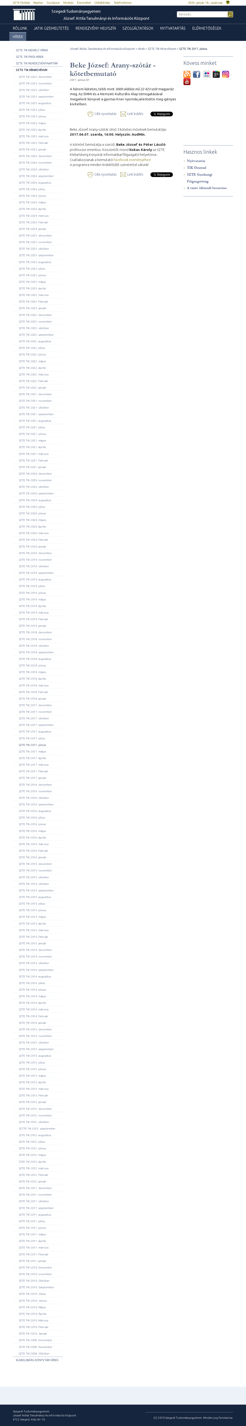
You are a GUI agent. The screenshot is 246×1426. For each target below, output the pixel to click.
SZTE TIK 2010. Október (34, 1280)
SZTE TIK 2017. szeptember (36, 724)
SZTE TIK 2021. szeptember (36, 414)
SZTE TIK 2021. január (32, 467)
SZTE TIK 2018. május (32, 672)
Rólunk (20, 28)
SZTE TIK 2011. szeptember (36, 1207)
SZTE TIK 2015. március (33, 930)
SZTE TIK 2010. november (35, 1274)
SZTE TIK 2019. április (32, 605)
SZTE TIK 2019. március (33, 612)
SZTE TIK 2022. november (35, 321)
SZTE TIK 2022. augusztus (35, 341)
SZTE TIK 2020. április (32, 526)
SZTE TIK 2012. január (32, 1181)
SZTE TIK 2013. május (32, 1075)
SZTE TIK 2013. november (35, 1035)
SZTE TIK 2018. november (35, 639)
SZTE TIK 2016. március (33, 844)
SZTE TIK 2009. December (35, 1340)
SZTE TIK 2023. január (32, 308)
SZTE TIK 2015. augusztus (35, 896)
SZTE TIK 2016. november (35, 791)
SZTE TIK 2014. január (32, 1022)
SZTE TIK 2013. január (32, 1101)
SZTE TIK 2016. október (34, 797)
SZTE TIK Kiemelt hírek (32, 50)
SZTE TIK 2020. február (33, 539)
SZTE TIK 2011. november (35, 1194)
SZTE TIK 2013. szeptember (36, 1049)
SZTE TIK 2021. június (32, 433)
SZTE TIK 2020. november (35, 480)
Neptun (38, 2)
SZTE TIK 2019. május (32, 599)
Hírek (18, 37)
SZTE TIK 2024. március (33, 215)
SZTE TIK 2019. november (35, 559)
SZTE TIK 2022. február (33, 380)
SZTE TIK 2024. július (32, 189)
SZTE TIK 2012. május (32, 1154)
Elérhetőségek (206, 28)
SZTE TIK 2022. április (32, 367)
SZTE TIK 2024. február (33, 222)
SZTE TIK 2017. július (32, 738)
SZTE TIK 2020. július (32, 506)
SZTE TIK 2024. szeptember (36, 175)
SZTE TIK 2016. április (32, 837)
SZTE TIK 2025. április (32, 129)
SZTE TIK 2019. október (34, 566)
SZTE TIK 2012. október (34, 1121)
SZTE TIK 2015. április (32, 923)
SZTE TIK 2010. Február (33, 1326)
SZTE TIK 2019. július (32, 585)
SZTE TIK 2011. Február (33, 1254)
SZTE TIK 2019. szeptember (36, 572)
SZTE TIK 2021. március (33, 453)
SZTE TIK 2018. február (33, 691)
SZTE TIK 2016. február (33, 850)
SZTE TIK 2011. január (32, 1260)
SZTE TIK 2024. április (32, 208)
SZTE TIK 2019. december (35, 553)
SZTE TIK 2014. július (32, 983)
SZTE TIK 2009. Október (34, 1353)
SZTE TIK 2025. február (33, 142)
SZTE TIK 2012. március (33, 1168)
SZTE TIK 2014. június (32, 989)
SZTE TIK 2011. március (33, 1247)
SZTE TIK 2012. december (35, 1108)
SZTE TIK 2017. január (32, 777)
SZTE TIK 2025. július (32, 109)
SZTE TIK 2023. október (34, 248)
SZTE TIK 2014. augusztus (35, 976)
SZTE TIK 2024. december (35, 156)
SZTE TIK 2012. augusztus (35, 1135)
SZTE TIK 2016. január (32, 857)
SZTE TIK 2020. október (34, 486)
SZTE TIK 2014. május (32, 996)
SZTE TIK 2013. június (32, 1069)
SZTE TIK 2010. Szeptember (36, 1287)
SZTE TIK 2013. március (33, 1088)
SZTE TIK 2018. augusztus (35, 658)
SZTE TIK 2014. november (35, 956)
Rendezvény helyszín (95, 28)
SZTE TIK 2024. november (35, 162)
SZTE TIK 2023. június (32, 275)
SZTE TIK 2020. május (32, 519)
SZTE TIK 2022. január (32, 387)
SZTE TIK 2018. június (32, 665)
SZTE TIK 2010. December (35, 1267)
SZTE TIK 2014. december (35, 949)
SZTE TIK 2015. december (35, 863)
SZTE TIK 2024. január (32, 228)
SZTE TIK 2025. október (34, 89)
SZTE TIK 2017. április (32, 758)
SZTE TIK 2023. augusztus (35, 262)
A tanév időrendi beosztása (207, 188)
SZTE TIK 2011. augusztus (35, 1214)
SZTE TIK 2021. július (32, 427)
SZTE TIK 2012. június (32, 1148)
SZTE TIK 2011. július (32, 1221)
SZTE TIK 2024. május (32, 202)
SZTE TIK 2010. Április (32, 1313)
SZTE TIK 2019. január (32, 625)
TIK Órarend (196, 168)
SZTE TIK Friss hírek (30, 56)
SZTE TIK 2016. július (32, 817)
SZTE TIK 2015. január (32, 943)
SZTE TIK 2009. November (35, 1346)
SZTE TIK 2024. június (32, 195)
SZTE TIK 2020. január (32, 546)
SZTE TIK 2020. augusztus (35, 500)
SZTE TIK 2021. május (32, 440)
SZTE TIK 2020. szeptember (36, 493)
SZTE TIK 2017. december (35, 705)
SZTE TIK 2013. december (35, 1029)
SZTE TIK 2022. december (35, 314)
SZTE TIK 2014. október (34, 963)
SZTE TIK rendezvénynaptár (37, 63)
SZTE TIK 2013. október (34, 1042)
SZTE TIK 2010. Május (32, 1307)
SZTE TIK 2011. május (32, 1234)
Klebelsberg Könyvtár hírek (37, 1360)
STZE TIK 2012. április (32, 1161)
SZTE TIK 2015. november (35, 870)
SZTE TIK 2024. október (34, 169)
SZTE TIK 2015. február (33, 936)
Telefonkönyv (123, 2)
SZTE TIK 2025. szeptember (36, 96)
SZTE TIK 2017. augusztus (35, 731)
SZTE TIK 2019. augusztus (35, 579)
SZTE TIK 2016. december (35, 784)
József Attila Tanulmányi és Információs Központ (106, 18)
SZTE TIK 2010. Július (32, 1293)
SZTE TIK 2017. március (33, 764)
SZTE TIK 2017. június (32, 744)
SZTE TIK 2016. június (32, 824)
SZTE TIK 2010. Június (33, 1300)
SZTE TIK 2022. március (33, 374)
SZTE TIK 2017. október (34, 718)
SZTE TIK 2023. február (33, 301)
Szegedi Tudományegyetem (76, 11)
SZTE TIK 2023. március (33, 294)
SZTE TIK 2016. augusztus (35, 810)
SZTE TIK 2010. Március (33, 1320)
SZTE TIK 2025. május (32, 123)
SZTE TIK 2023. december (35, 235)
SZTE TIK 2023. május (32, 281)
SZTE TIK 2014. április (32, 1002)
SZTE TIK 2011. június (32, 1227)
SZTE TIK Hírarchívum (31, 69)
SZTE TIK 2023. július (32, 268)
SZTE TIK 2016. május (32, 830)
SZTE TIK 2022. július (32, 347)
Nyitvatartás (173, 28)
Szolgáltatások (138, 28)
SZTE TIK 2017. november (35, 711)
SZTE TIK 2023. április (32, 288)
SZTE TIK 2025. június (32, 116)
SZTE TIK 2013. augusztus (35, 1055)
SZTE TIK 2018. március (33, 685)
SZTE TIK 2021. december (35, 394)
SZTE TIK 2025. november (35, 83)
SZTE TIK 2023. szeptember (36, 255)
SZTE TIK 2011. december (35, 1188)
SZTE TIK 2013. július (32, 1062)
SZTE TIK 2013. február (33, 1095)
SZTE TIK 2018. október (34, 645)
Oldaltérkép (102, 2)
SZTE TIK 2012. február (33, 1174)
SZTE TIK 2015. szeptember (36, 890)
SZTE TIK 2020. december (35, 473)
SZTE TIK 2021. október (34, 407)
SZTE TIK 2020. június (32, 513)
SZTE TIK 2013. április (32, 1082)
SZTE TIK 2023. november (35, 242)
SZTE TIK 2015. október (34, 877)
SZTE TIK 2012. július (32, 1141)
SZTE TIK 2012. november (35, 1115)
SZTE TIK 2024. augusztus (35, 182)
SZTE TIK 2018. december (35, 632)
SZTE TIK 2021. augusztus (35, 420)
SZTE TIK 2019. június (32, 592)
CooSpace (53, 2)
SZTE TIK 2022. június (32, 354)
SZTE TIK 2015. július (32, 903)
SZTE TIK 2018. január (32, 698)
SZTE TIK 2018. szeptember (36, 652)
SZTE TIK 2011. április (32, 1240)
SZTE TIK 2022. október (34, 328)
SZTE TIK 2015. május (32, 916)
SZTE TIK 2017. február (33, 771)
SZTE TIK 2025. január (32, 149)
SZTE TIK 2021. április (32, 447)
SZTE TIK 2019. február (33, 619)
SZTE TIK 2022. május (32, 361)
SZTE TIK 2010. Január (33, 1333)
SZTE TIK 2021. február (33, 460)
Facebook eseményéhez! (132, 160)
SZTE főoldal (21, 2)
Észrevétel (84, 2)
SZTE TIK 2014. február (33, 1016)
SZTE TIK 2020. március (33, 533)
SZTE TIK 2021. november (35, 400)
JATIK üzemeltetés (51, 28)
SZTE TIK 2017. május (32, 751)
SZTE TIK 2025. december (35, 76)
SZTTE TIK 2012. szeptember (37, 1128)
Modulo (68, 2)
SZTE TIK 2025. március (33, 136)
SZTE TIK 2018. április (32, 678)
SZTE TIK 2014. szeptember (36, 969)
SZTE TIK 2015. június (32, 910)
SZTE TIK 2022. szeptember (36, 334)
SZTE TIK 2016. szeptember (36, 804)
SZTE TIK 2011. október (34, 1201)
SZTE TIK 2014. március (33, 1009)
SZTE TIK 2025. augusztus (35, 103)
